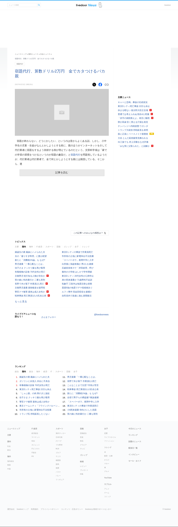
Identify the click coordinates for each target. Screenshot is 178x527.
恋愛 (106, 433)
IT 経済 (39, 247)
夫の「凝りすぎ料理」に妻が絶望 (31, 256)
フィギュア (60, 479)
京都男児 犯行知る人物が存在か (30, 276)
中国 (9, 469)
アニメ (106, 489)
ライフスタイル (110, 437)
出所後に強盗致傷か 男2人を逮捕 (77, 264)
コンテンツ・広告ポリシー (72, 509)
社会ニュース (45, 54)
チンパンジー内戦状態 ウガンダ (133, 126)
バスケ (58, 472)
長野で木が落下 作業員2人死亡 (29, 284)
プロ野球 (59, 445)
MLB (57, 449)
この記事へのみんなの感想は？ (88, 233)
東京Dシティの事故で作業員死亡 (77, 252)
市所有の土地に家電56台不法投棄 (78, 256)
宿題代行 (20, 64)
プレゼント (84, 470)
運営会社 (11, 509)
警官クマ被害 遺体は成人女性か (30, 292)
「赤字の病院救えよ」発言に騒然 (134, 118)
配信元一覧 (133, 448)
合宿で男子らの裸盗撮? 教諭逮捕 (83, 397)
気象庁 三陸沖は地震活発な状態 (77, 284)
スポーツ (49, 247)
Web (33, 441)
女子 (77, 247)
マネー (106, 463)
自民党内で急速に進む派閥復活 (76, 295)
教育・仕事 (108, 456)
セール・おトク (134, 461)
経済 (45, 371)
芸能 (58, 247)
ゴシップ (68, 247)
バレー (58, 476)
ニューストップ (21, 54)
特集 (81, 474)
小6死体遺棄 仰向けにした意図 (82, 410)
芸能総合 (83, 433)
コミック (107, 496)
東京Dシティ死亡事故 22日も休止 (35, 389)
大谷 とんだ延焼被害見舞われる (133, 138)
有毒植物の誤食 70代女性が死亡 (30, 272)
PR (33, 456)
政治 (31, 371)
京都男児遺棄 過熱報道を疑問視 (30, 287)
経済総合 (35, 433)
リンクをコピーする (107, 84)
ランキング (133, 435)
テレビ (82, 449)
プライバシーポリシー (50, 509)
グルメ (106, 471)
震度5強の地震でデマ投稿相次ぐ (77, 287)
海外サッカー (61, 433)
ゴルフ (58, 452)
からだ (106, 460)
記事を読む (61, 172)
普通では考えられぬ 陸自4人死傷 (133, 114)
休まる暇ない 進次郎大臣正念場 (133, 110)
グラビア (83, 445)
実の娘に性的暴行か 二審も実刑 (30, 280)
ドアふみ (100, 5)
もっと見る (21, 301)
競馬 (57, 464)
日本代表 (59, 437)
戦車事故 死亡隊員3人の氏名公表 (30, 295)
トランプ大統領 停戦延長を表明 (133, 130)
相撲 (57, 468)
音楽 (81, 437)
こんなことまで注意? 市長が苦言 (83, 385)
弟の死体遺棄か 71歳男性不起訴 (77, 280)
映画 (82, 462)
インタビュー (133, 454)
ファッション (109, 441)
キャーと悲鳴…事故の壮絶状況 (133, 102)
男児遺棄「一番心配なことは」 (30, 264)
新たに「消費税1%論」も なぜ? (30, 260)
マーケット (36, 437)
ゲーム (106, 493)
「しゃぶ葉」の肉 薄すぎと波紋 (34, 393)
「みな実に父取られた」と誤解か (134, 146)
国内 (24, 247)
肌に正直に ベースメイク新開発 (133, 134)
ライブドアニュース (86, 5)
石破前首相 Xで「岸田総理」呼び (77, 268)
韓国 (9, 465)
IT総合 (34, 452)
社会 (9, 446)
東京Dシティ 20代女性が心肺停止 (78, 276)
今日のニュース (134, 429)
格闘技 (58, 460)
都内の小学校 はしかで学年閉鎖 (77, 272)
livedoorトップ (23, 509)
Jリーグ (59, 441)
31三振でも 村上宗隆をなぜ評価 (133, 142)
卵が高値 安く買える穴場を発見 (133, 122)
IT (51, 371)
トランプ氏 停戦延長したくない (34, 414)
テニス (58, 456)
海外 (31, 247)
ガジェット (36, 445)
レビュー (83, 466)
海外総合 (10, 461)
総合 (17, 371)
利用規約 (34, 509)
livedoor (167, 5)
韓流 (81, 441)
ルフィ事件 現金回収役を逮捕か (77, 292)
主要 (17, 247)
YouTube (108, 478)
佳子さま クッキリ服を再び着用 (30, 268)
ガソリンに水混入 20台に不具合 (34, 381)
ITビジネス (36, 449)
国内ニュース (33, 54)
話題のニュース (134, 441)
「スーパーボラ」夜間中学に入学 (78, 260)
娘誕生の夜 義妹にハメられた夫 (30, 252)
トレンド (86, 247)
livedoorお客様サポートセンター (98, 509)
